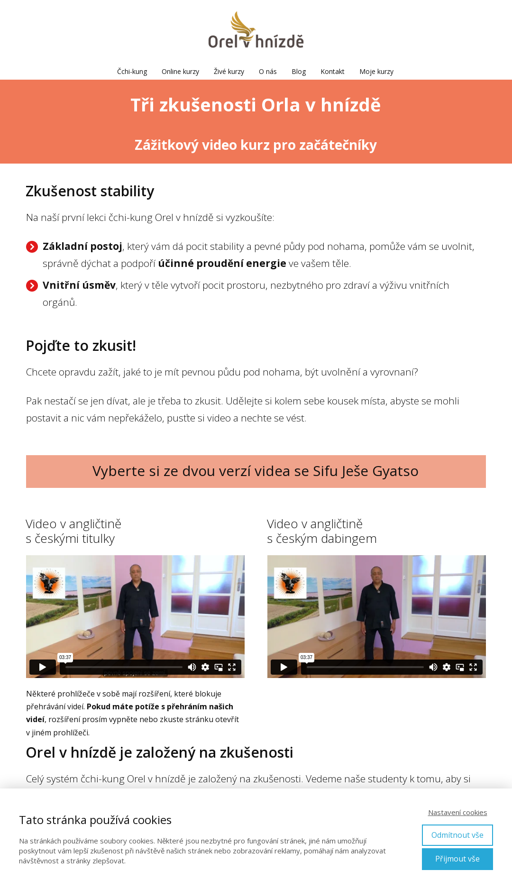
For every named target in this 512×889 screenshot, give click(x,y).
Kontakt (332, 71)
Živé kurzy (229, 71)
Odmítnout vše (457, 835)
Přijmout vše (457, 858)
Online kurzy (180, 71)
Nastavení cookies (457, 812)
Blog (299, 71)
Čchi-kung (132, 71)
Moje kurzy (376, 71)
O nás (268, 71)
